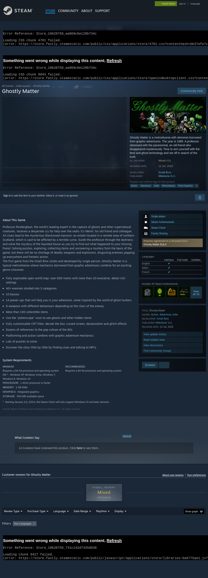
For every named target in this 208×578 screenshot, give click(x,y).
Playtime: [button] (95, 534)
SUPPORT (102, 11)
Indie (156, 190)
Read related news (154, 344)
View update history (155, 339)
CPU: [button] (179, 534)
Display (119, 521)
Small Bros (164, 177)
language (195, 3)
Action (134, 190)
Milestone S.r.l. (167, 180)
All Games (8, 90)
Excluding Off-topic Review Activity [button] (63, 534)
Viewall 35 (196, 297)
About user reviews (173, 479)
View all (127, 441)
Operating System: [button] (158, 534)
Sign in (7, 200)
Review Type (11, 521)
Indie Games (23, 90)
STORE (50, 11)
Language (59, 521)
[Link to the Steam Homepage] (21, 14)
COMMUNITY (68, 11)
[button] (172, 247)
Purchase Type (36, 521)
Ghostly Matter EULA (155, 249)
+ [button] (196, 190)
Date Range (81, 521)
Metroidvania (168, 190)
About (86, 11)
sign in (182, 3)
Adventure (146, 190)
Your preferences (196, 479)
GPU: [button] (193, 534)
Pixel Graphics (185, 190)
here (79, 453)
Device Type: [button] (10, 539)
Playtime (101, 521)
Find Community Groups (157, 355)
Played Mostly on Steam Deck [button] (124, 534)
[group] (104, 537)
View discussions (153, 350)
